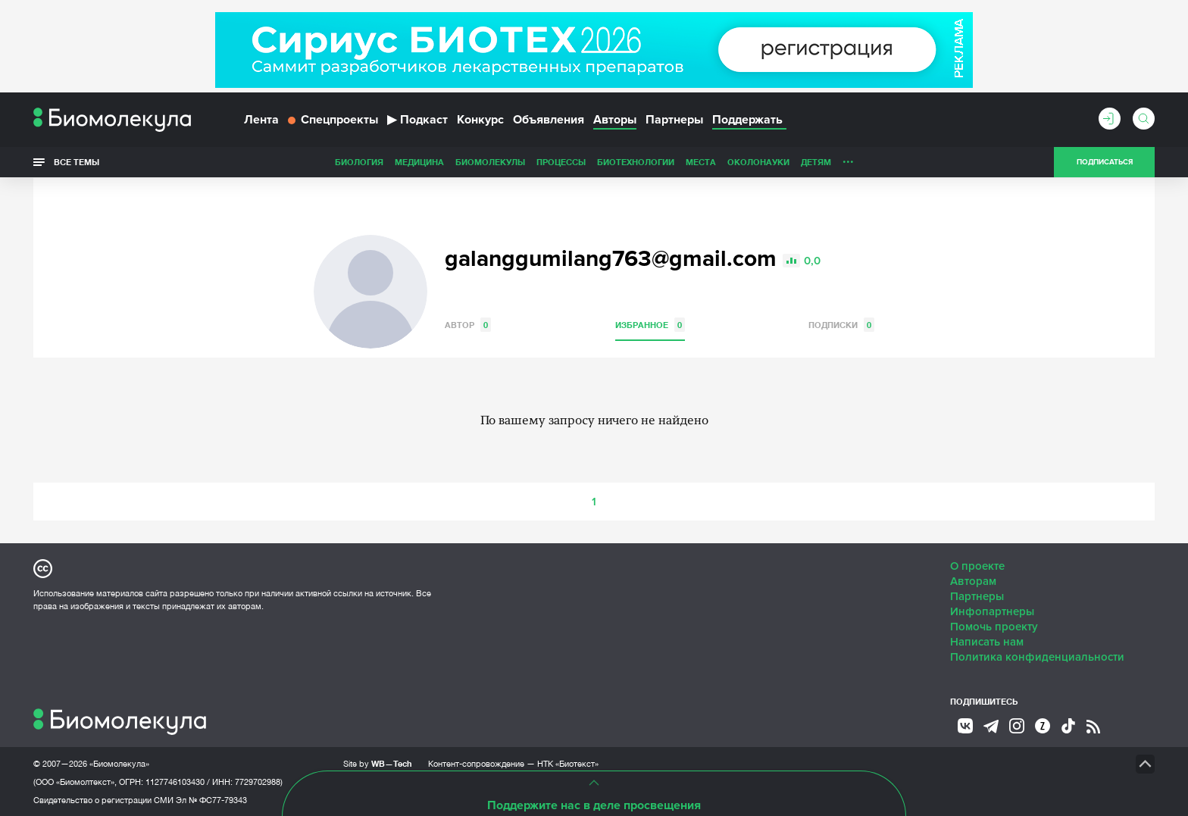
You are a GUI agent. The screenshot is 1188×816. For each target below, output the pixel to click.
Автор (468, 324)
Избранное (650, 324)
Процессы (454, 162)
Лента (261, 119)
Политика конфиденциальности (1037, 656)
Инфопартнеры (992, 610)
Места (594, 162)
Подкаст (417, 119)
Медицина (312, 162)
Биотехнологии (528, 162)
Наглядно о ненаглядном (898, 162)
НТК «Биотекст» (568, 763)
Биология (252, 162)
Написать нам (987, 641)
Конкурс (480, 119)
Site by (377, 763)
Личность (759, 162)
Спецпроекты (333, 119)
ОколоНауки (652, 162)
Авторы (614, 119)
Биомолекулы (383, 162)
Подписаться (1105, 162)
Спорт (809, 162)
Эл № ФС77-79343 (211, 799)
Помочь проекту (994, 626)
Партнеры (674, 119)
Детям (709, 162)
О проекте (977, 565)
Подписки (841, 324)
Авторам (973, 580)
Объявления (548, 119)
